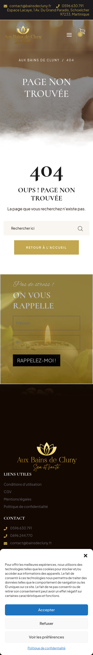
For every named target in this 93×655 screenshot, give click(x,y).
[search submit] (80, 228)
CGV (7, 491)
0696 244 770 (21, 535)
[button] (85, 555)
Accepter (46, 609)
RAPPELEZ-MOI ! (36, 327)
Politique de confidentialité (46, 648)
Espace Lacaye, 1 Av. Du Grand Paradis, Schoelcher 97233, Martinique (48, 12)
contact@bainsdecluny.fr (30, 6)
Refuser (46, 623)
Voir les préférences (46, 636)
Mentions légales (17, 499)
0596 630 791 (73, 6)
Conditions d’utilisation (23, 484)
